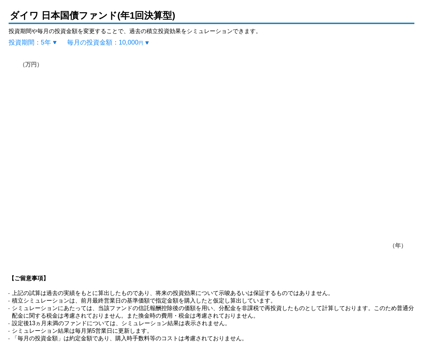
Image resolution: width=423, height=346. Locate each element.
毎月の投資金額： (105, 42)
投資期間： (30, 42)
